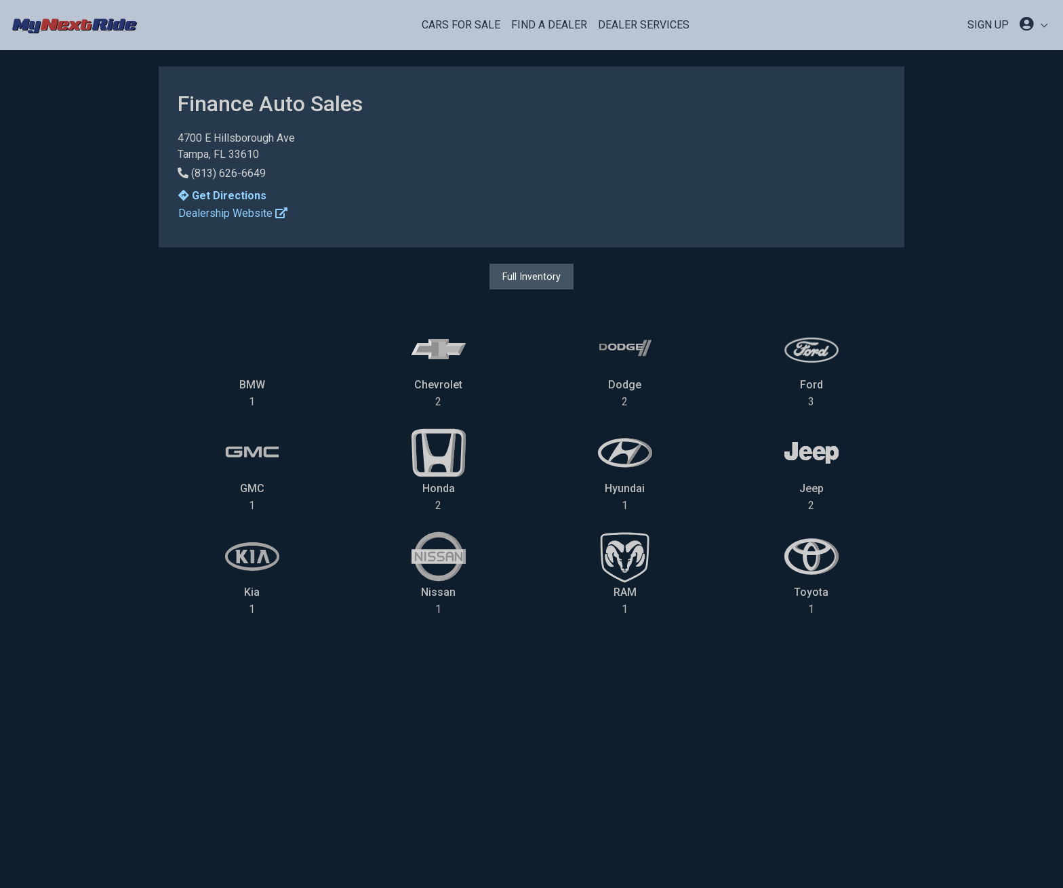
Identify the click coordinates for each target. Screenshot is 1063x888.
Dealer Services (643, 24)
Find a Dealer (549, 24)
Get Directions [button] (222, 195)
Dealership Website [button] (232, 213)
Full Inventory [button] (531, 276)
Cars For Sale (461, 24)
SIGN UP (988, 24)
